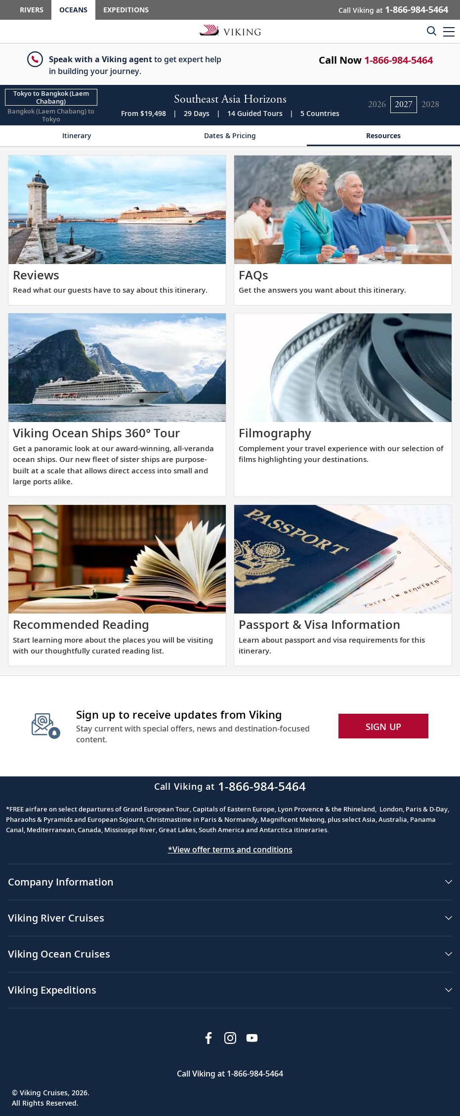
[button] (449, 31)
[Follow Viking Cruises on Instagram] (230, 1038)
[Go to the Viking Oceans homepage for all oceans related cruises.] (230, 30)
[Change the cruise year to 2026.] (377, 105)
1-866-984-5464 (398, 60)
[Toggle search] (431, 30)
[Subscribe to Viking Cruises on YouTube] (252, 1038)
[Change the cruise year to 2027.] (403, 104)
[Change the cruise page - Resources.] (383, 136)
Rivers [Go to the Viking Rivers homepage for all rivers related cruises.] (31, 9)
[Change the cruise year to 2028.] (430, 105)
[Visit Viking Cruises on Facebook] (208, 1038)
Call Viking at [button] (393, 9)
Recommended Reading (81, 624)
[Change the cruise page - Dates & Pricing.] (229, 136)
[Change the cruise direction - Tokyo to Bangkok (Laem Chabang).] (51, 97)
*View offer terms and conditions (230, 849)
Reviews (36, 275)
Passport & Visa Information (319, 624)
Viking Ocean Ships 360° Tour (96, 432)
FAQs (253, 275)
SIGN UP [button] (384, 726)
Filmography (275, 432)
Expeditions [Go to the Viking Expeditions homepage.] (126, 9)
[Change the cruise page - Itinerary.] (76, 136)
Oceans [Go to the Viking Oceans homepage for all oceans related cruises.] (73, 9)
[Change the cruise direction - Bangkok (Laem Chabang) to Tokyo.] (51, 115)
